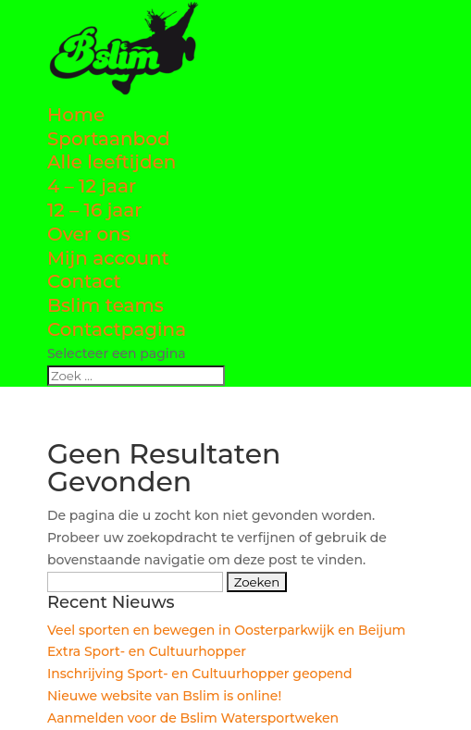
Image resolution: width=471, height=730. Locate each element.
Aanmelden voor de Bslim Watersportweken (193, 718)
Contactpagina (116, 329)
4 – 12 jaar (91, 186)
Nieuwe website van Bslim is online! (164, 695)
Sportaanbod (108, 139)
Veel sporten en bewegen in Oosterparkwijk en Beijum (226, 630)
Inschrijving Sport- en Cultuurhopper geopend (200, 673)
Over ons (88, 234)
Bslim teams (105, 305)
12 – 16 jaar (95, 210)
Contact (84, 281)
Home (76, 115)
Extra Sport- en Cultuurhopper (146, 651)
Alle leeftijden (112, 162)
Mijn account (108, 258)
